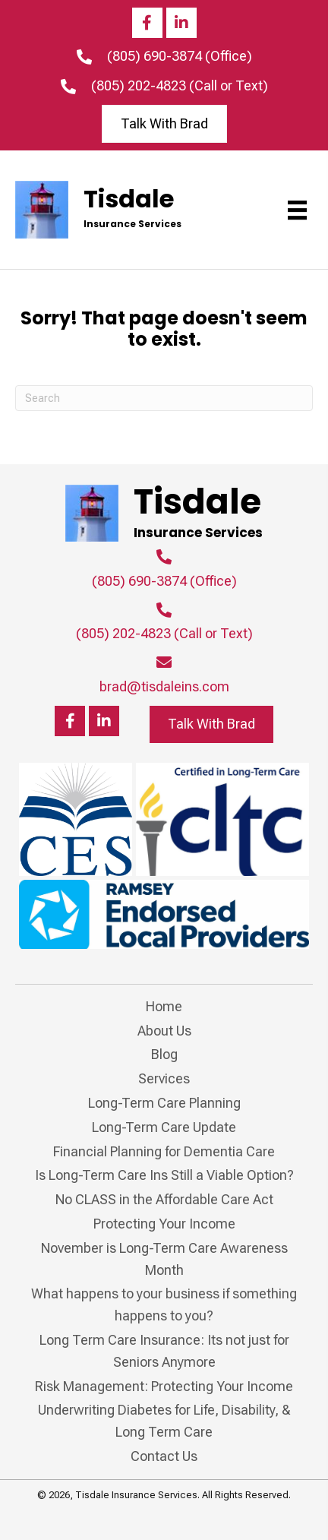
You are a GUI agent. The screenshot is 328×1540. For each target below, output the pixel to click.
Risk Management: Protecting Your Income (164, 1386)
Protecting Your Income (164, 1224)
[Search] (164, 398)
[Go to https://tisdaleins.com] (115, 209)
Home (164, 1006)
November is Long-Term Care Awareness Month (164, 1259)
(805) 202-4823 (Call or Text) (179, 85)
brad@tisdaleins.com (164, 686)
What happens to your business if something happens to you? (164, 1304)
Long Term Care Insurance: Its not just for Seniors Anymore (164, 1351)
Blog (164, 1054)
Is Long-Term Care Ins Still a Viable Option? (164, 1175)
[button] (147, 23)
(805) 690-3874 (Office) (179, 56)
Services (164, 1078)
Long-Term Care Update (164, 1127)
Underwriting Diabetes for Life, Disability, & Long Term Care (164, 1421)
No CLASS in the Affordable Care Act (164, 1199)
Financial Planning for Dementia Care (164, 1151)
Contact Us (164, 1456)
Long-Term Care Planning (164, 1103)
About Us (164, 1031)
